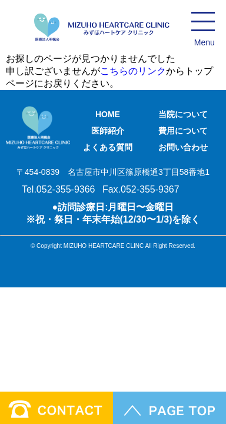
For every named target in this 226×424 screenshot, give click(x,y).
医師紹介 (107, 130)
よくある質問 (107, 147)
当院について (183, 114)
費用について (183, 130)
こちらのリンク (133, 71)
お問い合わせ (183, 147)
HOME (107, 114)
